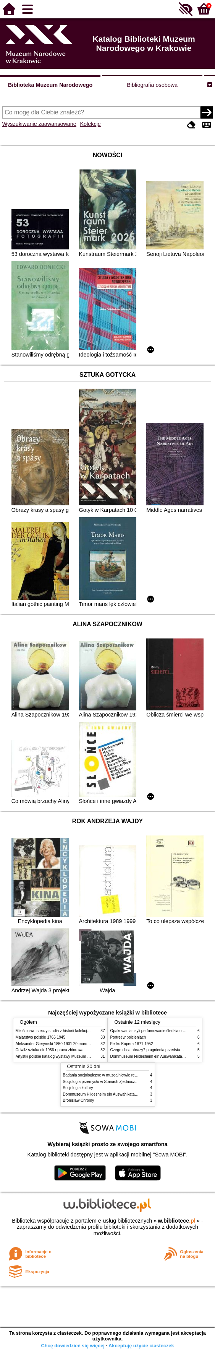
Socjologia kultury (78, 1088)
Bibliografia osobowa (152, 85)
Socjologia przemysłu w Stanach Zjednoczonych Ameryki (111, 1082)
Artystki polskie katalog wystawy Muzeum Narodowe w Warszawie (72, 1056)
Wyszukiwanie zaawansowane (39, 124)
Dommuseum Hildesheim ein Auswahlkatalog (149, 1056)
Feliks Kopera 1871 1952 (131, 1044)
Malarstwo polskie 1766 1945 (41, 1037)
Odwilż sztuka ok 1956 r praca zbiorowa (50, 1050)
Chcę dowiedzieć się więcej (72, 1345)
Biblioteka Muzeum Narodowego (50, 85)
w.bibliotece (177, 1221)
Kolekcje (90, 124)
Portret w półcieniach (128, 1037)
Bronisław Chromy (78, 1100)
